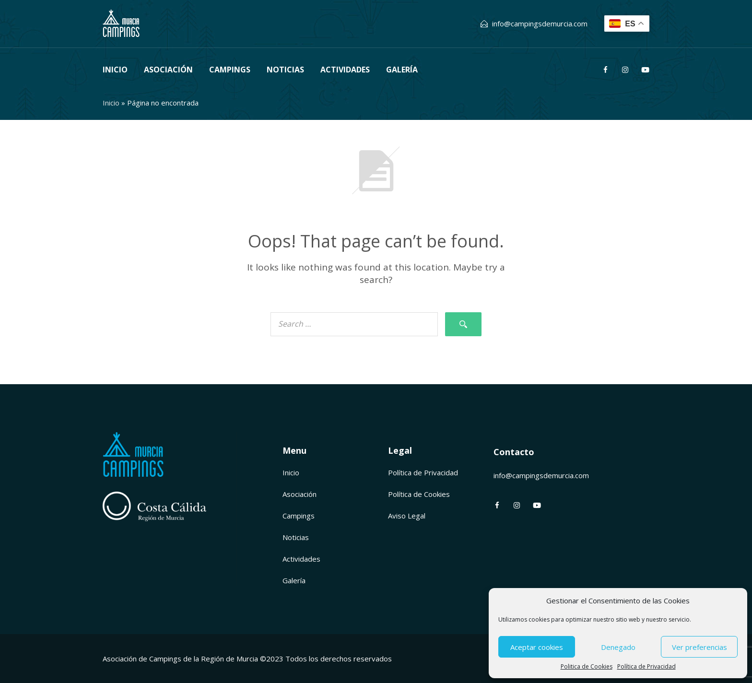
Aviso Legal (406, 515)
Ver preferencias (699, 647)
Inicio (115, 69)
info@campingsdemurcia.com (540, 23)
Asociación (168, 69)
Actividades (345, 69)
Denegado (618, 647)
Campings (229, 69)
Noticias (285, 69)
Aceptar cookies (536, 647)
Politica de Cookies (586, 666)
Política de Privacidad (646, 666)
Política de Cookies (419, 494)
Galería (402, 69)
